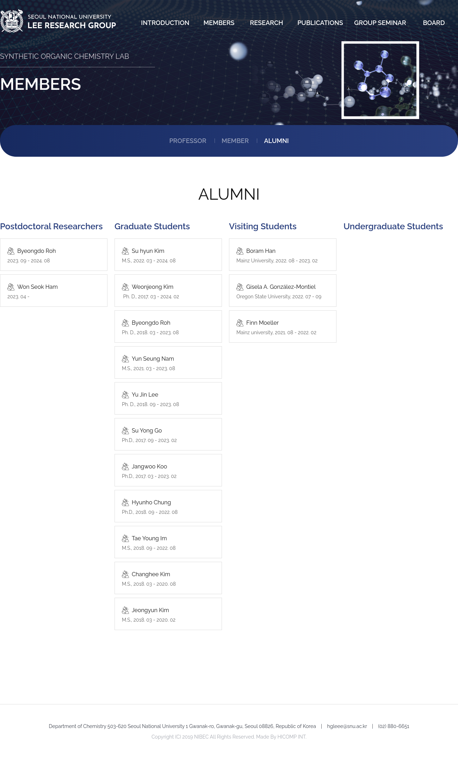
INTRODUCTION (165, 22)
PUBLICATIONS (320, 22)
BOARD (434, 22)
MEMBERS (218, 22)
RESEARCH (266, 22)
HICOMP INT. (292, 737)
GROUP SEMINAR (380, 22)
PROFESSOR (187, 140)
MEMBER (235, 140)
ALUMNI (276, 140)
